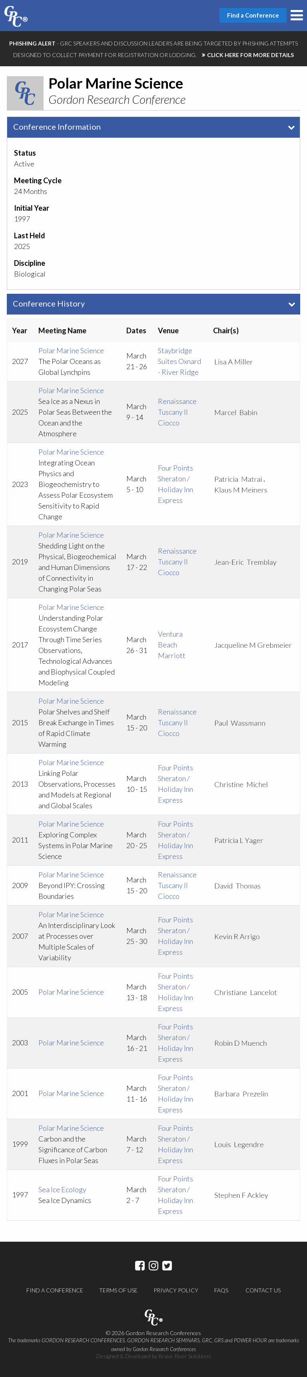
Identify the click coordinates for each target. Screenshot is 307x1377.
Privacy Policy (176, 1290)
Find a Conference (54, 1290)
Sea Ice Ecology (62, 1189)
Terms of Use (118, 1290)
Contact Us (263, 1290)
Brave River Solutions (185, 1356)
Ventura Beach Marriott (171, 644)
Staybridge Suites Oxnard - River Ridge (179, 361)
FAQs (221, 1290)
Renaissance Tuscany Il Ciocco (177, 412)
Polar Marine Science (71, 350)
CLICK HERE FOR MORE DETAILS (250, 54)
